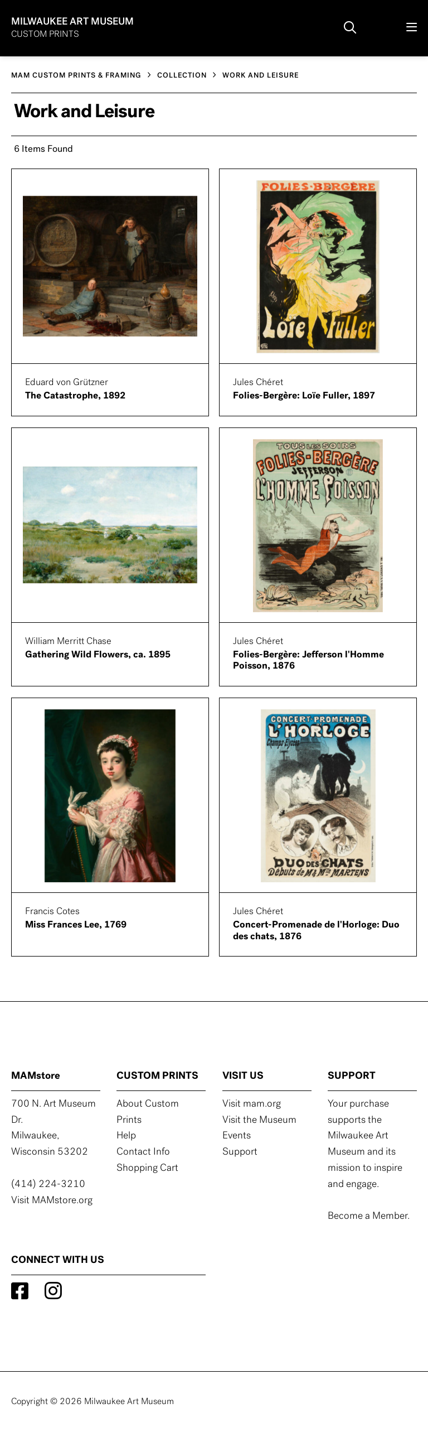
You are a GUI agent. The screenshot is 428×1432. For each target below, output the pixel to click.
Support (239, 1152)
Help (126, 1136)
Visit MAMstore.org (52, 1200)
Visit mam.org (251, 1104)
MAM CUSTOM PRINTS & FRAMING (76, 75)
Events (236, 1136)
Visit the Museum (259, 1120)
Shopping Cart (147, 1168)
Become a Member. (369, 1216)
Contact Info (143, 1152)
